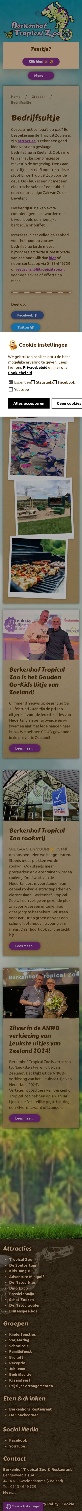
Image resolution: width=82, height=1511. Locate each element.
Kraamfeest (19, 1380)
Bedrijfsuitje (21, 102)
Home (16, 96)
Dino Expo (18, 1288)
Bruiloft (16, 1357)
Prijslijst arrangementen (31, 1386)
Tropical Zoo (20, 1259)
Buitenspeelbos (23, 1311)
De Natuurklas (22, 1282)
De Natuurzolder (24, 1305)
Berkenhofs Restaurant (30, 1409)
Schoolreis (18, 1346)
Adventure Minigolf (26, 1276)
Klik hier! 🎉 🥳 (41, 61)
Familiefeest (20, 1351)
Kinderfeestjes (22, 1334)
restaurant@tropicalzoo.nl (40, 269)
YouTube (17, 1446)
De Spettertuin (22, 1265)
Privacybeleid (35, 367)
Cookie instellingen (26, 1506)
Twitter (25, 328)
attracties (27, 141)
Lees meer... (24, 748)
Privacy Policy (45, 1504)
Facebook (27, 315)
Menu (41, 76)
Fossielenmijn (21, 1294)
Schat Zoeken (21, 1299)
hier (52, 258)
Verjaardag (19, 1340)
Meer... (9, 1492)
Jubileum (17, 1369)
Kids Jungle (19, 1271)
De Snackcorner (23, 1415)
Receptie (17, 1363)
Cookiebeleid (20, 373)
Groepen (39, 96)
